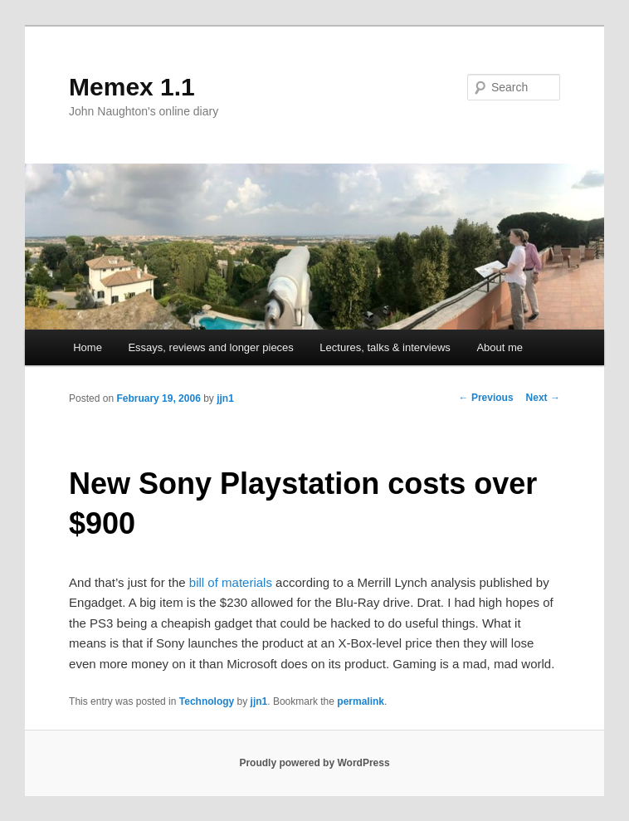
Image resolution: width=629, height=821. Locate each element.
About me (499, 347)
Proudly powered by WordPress (314, 763)
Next (543, 397)
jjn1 (225, 398)
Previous (486, 397)
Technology (206, 701)
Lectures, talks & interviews (385, 347)
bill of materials (230, 582)
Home (87, 347)
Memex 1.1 (132, 86)
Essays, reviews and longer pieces (210, 347)
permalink (360, 701)
